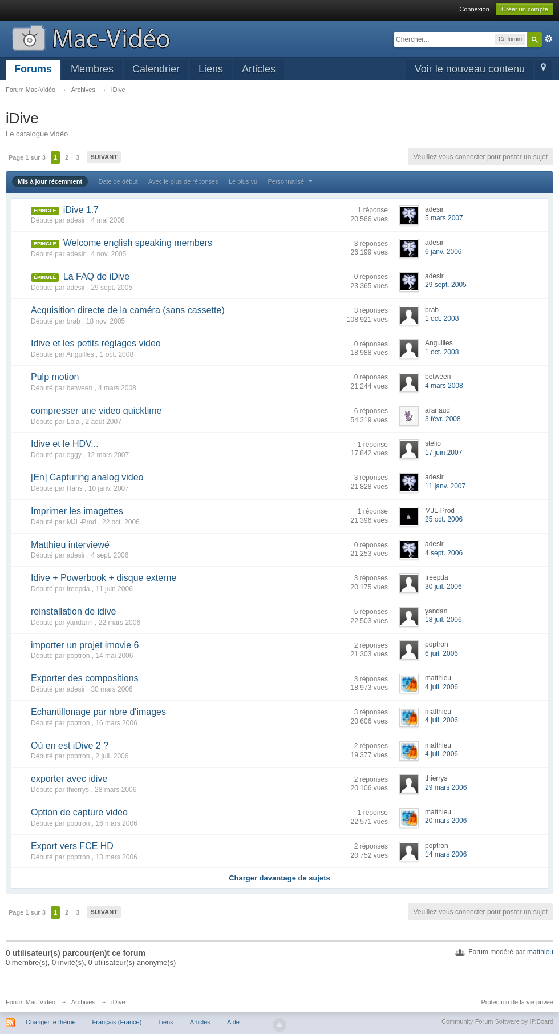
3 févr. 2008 (443, 419)
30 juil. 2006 (443, 587)
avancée (548, 38)
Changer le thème (50, 1022)
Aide (233, 1022)
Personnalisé (291, 181)
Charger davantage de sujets (279, 878)
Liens (211, 69)
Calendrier (156, 69)
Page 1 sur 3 (27, 157)
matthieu (540, 952)
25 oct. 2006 (444, 519)
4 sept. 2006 (444, 553)
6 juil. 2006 (441, 653)
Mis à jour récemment (50, 181)
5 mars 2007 (444, 218)
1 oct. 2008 (442, 318)
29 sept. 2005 (446, 285)
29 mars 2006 (446, 787)
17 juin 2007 (443, 453)
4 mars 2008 (444, 386)
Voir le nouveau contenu (470, 69)
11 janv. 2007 (445, 486)
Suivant (103, 157)
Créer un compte (524, 9)
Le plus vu (243, 181)
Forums (33, 69)
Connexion (474, 9)
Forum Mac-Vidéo (30, 1002)
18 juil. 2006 (443, 620)
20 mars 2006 (446, 821)
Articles (259, 69)
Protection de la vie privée (517, 1002)
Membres (92, 69)
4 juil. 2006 (441, 687)
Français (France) (117, 1022)
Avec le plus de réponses (183, 181)
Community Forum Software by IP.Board (497, 1021)
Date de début (117, 181)
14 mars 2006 (446, 854)
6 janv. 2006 (443, 252)
